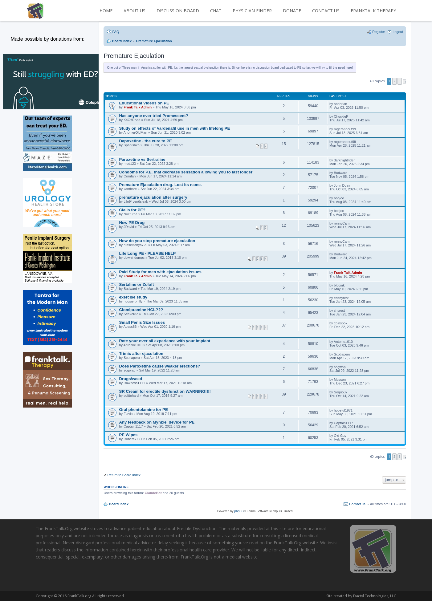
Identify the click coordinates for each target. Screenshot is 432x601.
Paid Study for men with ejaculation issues (160, 272)
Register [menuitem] (378, 32)
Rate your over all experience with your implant (164, 341)
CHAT (216, 11)
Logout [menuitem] (398, 32)
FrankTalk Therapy (373, 11)
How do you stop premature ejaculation (157, 240)
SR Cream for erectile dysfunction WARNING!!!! (164, 391)
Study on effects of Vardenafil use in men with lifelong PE (174, 128)
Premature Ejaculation (134, 55)
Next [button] (404, 81)
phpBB (238, 511)
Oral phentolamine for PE (143, 409)
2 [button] (394, 81)
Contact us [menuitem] (357, 504)
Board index (118, 504)
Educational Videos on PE (144, 103)
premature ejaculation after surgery (153, 197)
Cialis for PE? (132, 210)
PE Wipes (128, 434)
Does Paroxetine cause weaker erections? (159, 366)
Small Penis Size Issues (142, 322)
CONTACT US (326, 11)
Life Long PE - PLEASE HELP (147, 253)
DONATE (292, 11)
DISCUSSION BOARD (178, 11)
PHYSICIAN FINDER (252, 11)
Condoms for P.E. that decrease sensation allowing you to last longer (185, 172)
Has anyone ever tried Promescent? (153, 115)
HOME (106, 11)
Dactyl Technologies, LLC (335, 596)
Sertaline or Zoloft (136, 284)
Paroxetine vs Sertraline (142, 159)
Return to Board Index (124, 475)
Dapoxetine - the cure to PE (145, 141)
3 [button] (400, 81)
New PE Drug (132, 222)
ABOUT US (134, 11)
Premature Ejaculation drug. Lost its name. (160, 184)
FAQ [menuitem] (115, 32)
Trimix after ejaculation (141, 353)
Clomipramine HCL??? (141, 309)
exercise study (133, 297)
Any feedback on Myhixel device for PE (156, 422)
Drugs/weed (130, 378)
